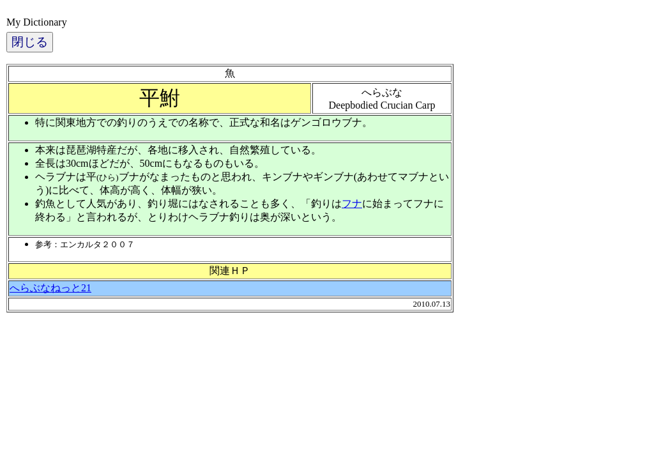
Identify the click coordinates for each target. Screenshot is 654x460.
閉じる (29, 42)
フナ (352, 203)
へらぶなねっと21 (50, 287)
